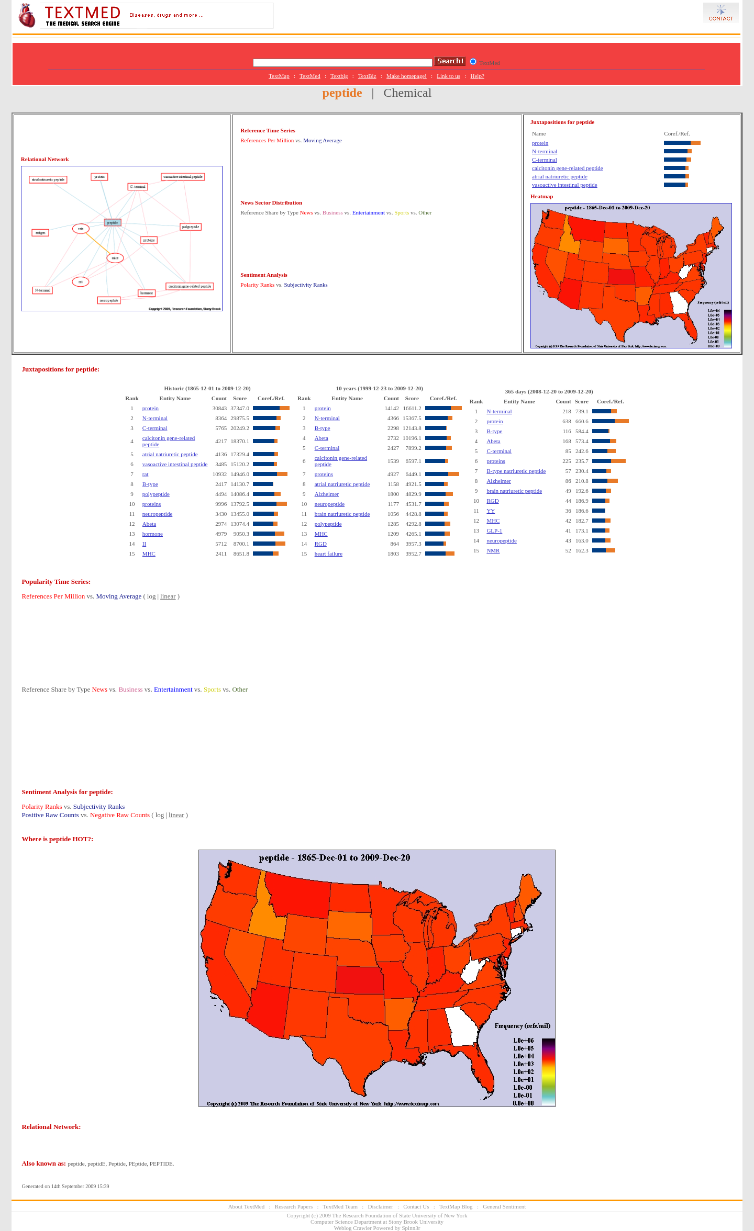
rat (145, 474)
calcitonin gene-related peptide (567, 168)
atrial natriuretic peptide (559, 176)
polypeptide (156, 494)
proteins (151, 504)
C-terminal (544, 159)
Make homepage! (406, 76)
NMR (493, 550)
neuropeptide (157, 514)
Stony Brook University (416, 1221)
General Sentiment (504, 1206)
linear (168, 596)
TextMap (279, 76)
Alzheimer (327, 494)
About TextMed (246, 1206)
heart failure (328, 553)
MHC (149, 553)
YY (490, 510)
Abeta (149, 524)
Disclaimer (380, 1206)
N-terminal (544, 151)
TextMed (310, 76)
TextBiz (367, 76)
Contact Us (416, 1206)
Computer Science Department (346, 1221)
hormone (152, 533)
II (144, 543)
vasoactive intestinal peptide (564, 185)
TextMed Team (340, 1206)
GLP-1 (494, 530)
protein (540, 143)
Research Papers (294, 1206)
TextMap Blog (456, 1206)
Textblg (339, 76)
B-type (150, 484)
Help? (477, 76)
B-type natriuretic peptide (516, 471)
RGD (321, 543)
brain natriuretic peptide (342, 514)
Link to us (448, 76)
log (151, 596)
